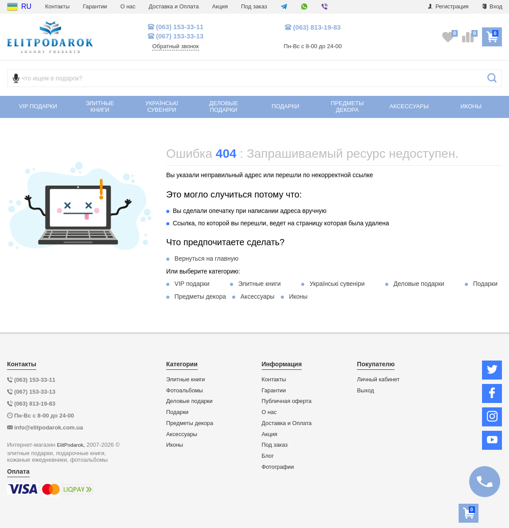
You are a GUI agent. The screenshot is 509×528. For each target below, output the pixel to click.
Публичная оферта (287, 401)
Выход (365, 390)
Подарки (485, 283)
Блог (268, 456)
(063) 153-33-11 (176, 26)
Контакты (57, 6)
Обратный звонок (175, 46)
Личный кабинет (378, 379)
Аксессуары (258, 296)
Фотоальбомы (184, 390)
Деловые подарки (419, 283)
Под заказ (254, 6)
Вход (492, 6)
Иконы (298, 296)
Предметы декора (200, 296)
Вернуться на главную (207, 258)
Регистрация (448, 6)
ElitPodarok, (71, 445)
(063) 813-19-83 (313, 27)
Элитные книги (259, 283)
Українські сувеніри (337, 283)
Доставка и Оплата (174, 6)
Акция (220, 6)
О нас (127, 6)
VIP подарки (192, 283)
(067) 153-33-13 (176, 36)
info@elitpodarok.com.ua (48, 427)
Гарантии (95, 6)
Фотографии (278, 467)
